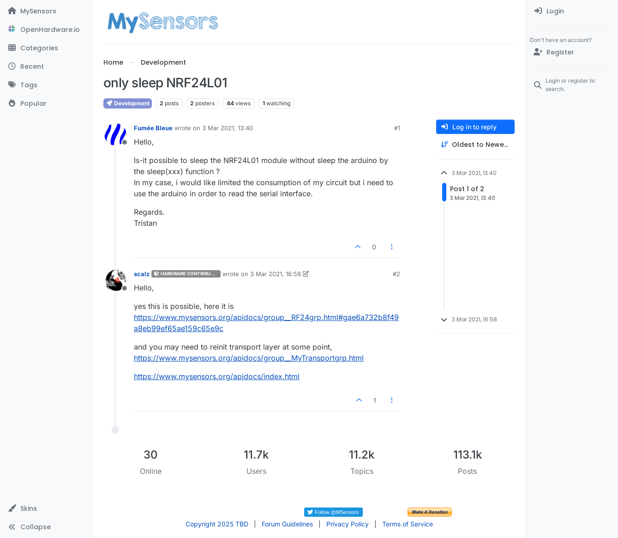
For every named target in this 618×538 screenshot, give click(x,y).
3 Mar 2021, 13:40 (227, 128)
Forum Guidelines (287, 524)
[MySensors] (46, 11)
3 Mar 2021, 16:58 (275, 274)
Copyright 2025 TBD (217, 524)
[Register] (572, 52)
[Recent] (46, 66)
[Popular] (46, 103)
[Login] (572, 11)
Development (128, 103)
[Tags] (46, 85)
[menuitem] (572, 11)
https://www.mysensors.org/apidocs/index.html (217, 376)
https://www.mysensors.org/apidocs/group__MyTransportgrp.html (249, 358)
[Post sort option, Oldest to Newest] (475, 145)
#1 (397, 128)
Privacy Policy (347, 524)
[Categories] (46, 48)
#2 (396, 274)
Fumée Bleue (153, 128)
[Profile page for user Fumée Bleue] (115, 134)
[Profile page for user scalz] (115, 280)
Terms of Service (407, 524)
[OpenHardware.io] (46, 29)
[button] (46, 508)
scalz (142, 274)
